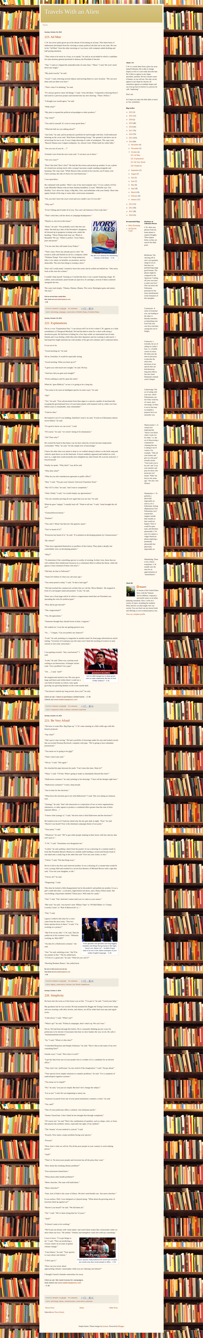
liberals (78, 984)
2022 (131, 112)
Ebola (61, 710)
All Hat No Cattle (132, 230)
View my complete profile (135, 614)
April (133, 188)
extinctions (74, 710)
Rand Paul (82, 710)
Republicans (85, 984)
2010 (131, 215)
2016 (131, 134)
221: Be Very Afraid (57, 720)
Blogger (121, 1326)
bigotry (53, 984)
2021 (131, 116)
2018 (131, 127)
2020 (131, 120)
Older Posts (113, 1308)
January (134, 199)
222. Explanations (56, 323)
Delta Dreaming (134, 225)
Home (45, 25)
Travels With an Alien (72, 11)
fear (73, 984)
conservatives (71, 312)
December (135, 145)
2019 (131, 123)
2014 (131, 142)
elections (69, 984)
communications (69, 1301)
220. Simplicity (54, 995)
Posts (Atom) (59, 1312)
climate (61, 1301)
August (134, 174)
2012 (131, 208)
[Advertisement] (139, 44)
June (133, 181)
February (134, 196)
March (133, 192)
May (133, 185)
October (134, 152)
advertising (54, 312)
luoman (105, 1326)
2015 (131, 138)
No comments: (73, 308)
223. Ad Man (53, 37)
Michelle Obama (81, 312)
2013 (131, 204)
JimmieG (142, 587)
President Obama (93, 312)
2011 (131, 211)
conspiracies (55, 710)
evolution (67, 710)
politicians (89, 1301)
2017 (131, 131)
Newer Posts (49, 1308)
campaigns (62, 312)
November (135, 148)
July (133, 178)
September (135, 170)
